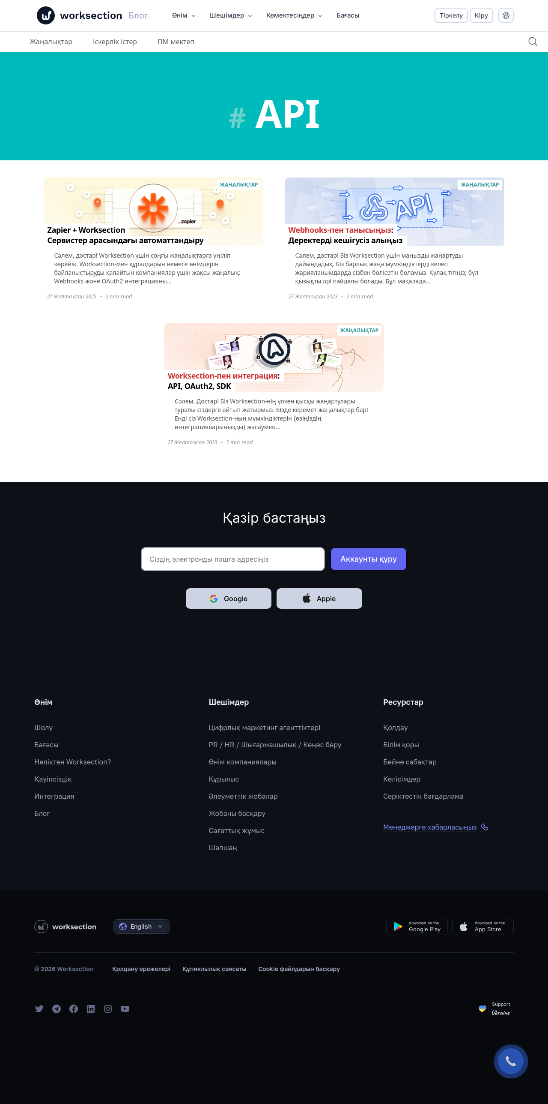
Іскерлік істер (115, 41)
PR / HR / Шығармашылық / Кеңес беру (275, 744)
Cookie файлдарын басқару (299, 968)
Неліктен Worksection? (72, 762)
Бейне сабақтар (410, 762)
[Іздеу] (532, 41)
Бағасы (46, 744)
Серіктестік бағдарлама (423, 796)
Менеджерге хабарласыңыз (436, 827)
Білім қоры (401, 744)
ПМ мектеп (176, 41)
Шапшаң (223, 847)
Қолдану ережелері (141, 968)
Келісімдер (401, 779)
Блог (42, 813)
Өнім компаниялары (243, 762)
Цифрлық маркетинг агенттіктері (265, 727)
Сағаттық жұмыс (237, 830)
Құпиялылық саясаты (214, 968)
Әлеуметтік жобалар (243, 796)
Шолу (43, 727)
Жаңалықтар (51, 41)
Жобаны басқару (237, 813)
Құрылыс (224, 779)
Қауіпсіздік (52, 779)
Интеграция (54, 796)
